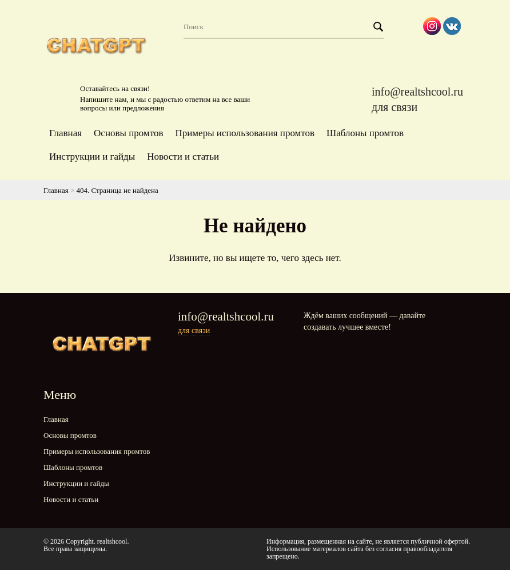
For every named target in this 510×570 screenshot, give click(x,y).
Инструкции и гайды (92, 156)
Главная (65, 133)
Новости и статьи (183, 156)
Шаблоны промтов (365, 133)
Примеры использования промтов (244, 133)
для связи (394, 107)
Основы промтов (128, 133)
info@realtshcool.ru (417, 91)
